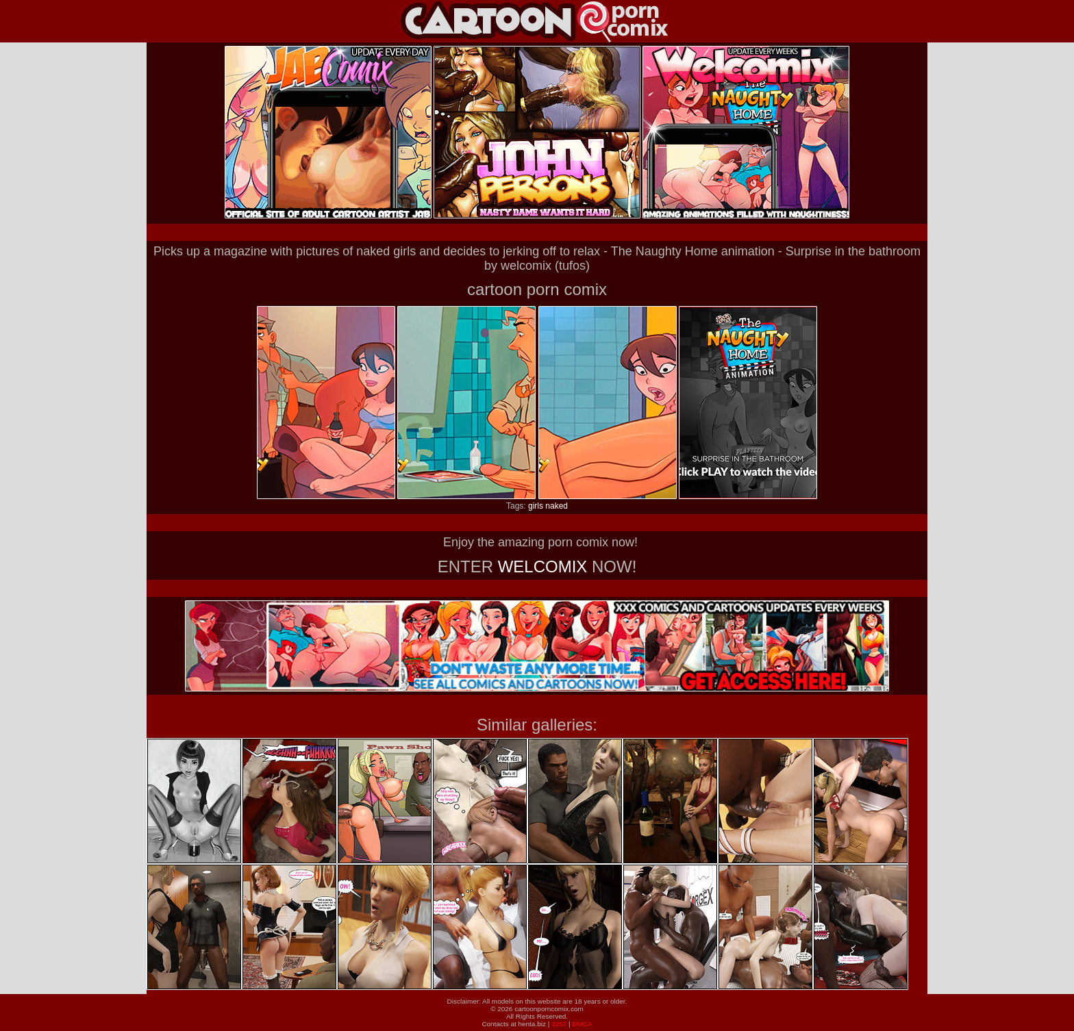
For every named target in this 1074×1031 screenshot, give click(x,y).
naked (556, 506)
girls (535, 506)
